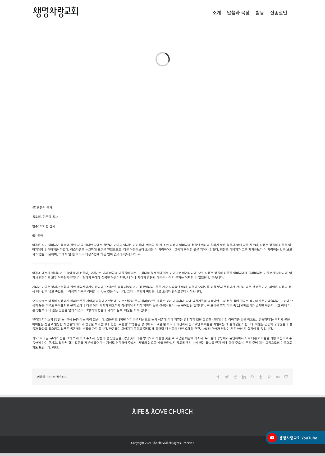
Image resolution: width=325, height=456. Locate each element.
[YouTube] (272, 437)
